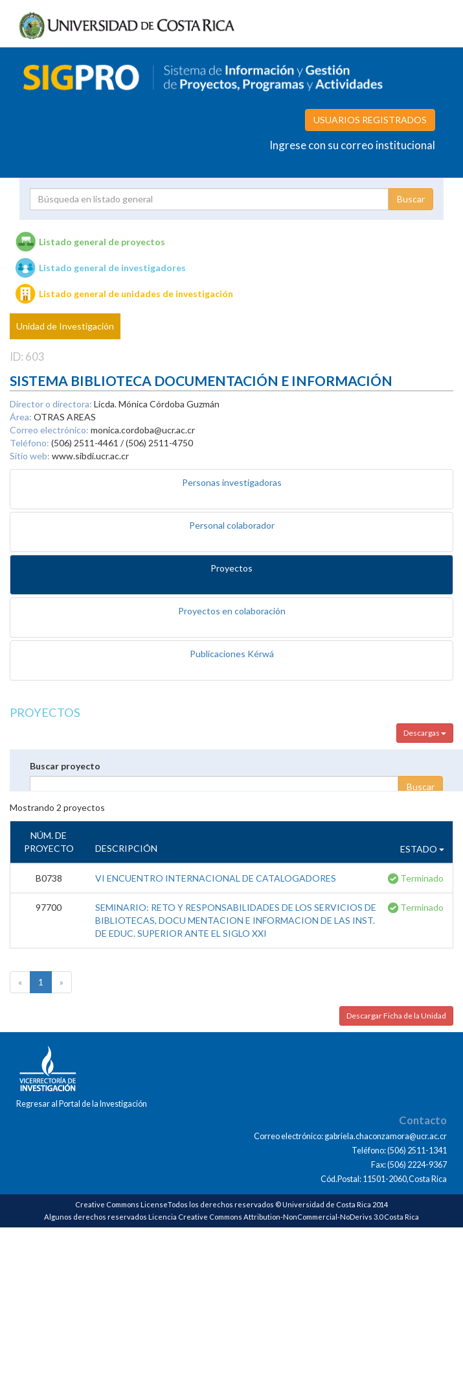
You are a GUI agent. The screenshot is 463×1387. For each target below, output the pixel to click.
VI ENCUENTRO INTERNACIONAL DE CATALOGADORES (215, 878)
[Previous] (20, 982)
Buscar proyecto (65, 765)
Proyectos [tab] (231, 567)
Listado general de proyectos (102, 241)
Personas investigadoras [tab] (232, 482)
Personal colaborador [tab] (232, 525)
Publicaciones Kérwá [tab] (232, 653)
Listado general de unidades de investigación (136, 293)
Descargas (424, 733)
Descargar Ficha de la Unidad (396, 1015)
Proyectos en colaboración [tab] (232, 610)
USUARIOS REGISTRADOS (370, 119)
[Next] (61, 982)
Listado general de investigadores (112, 267)
